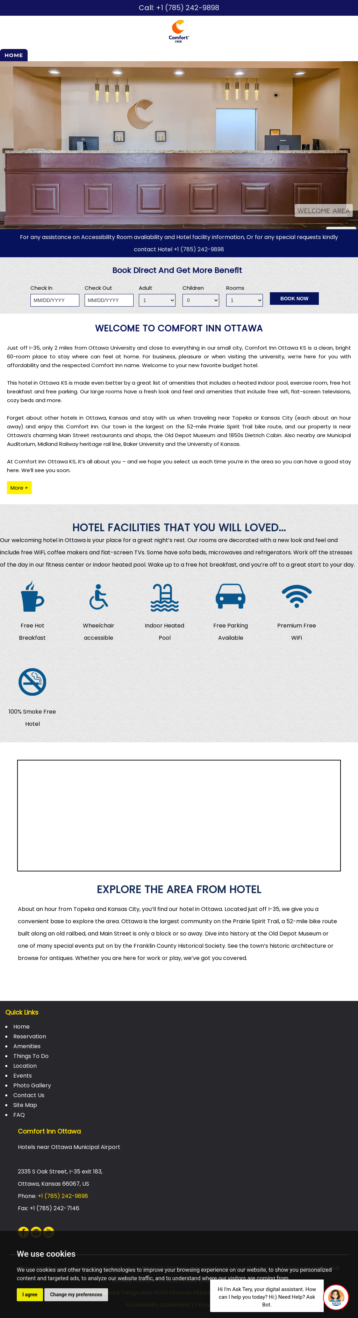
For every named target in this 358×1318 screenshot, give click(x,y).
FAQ (19, 1115)
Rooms (235, 288)
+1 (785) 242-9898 (187, 8)
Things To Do (149, 55)
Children (193, 288)
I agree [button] (29, 1294)
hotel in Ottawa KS (43, 382)
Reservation (53, 55)
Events (233, 55)
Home (14, 55)
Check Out (98, 288)
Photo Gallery (279, 55)
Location (196, 55)
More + (19, 487)
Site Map (25, 1105)
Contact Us (333, 55)
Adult (145, 288)
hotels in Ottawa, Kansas (94, 417)
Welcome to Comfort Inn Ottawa (179, 328)
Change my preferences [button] (76, 1294)
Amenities (101, 55)
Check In (41, 288)
